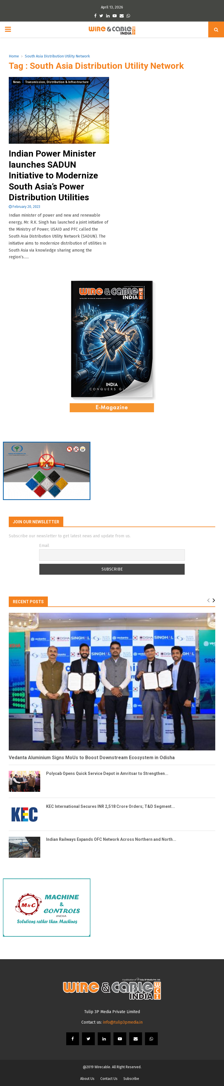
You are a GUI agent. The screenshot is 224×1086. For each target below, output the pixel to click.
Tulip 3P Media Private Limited (112, 1011)
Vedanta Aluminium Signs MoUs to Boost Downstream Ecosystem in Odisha (92, 757)
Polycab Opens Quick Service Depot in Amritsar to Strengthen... (107, 773)
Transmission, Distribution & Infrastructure (57, 82)
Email (44, 545)
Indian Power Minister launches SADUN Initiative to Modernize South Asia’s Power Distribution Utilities (53, 175)
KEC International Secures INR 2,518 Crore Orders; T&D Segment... (110, 806)
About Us (87, 1079)
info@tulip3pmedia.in (123, 1022)
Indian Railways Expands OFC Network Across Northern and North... (111, 839)
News (17, 82)
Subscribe (131, 1079)
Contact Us (109, 1079)
